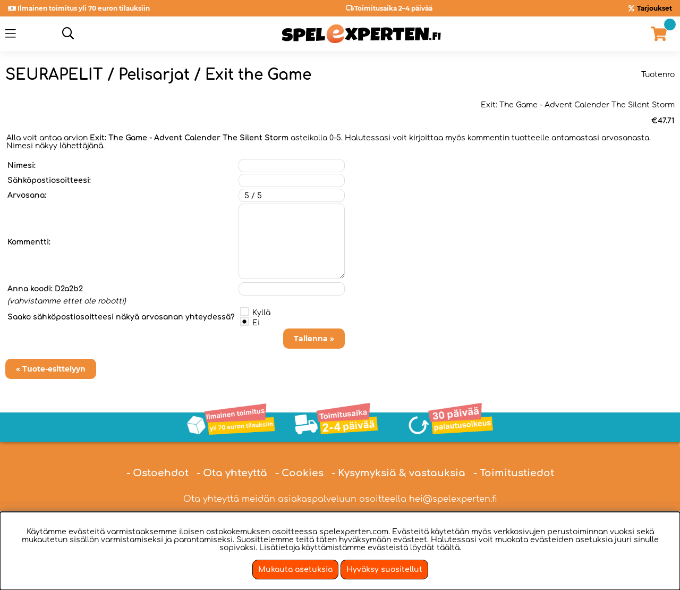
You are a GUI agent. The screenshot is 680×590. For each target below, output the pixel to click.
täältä (448, 548)
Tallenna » (314, 338)
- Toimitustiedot (513, 473)
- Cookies (299, 473)
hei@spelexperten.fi (453, 499)
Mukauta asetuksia (295, 570)
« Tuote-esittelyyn (51, 369)
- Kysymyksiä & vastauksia (398, 473)
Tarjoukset (654, 8)
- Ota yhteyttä (232, 473)
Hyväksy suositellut (384, 570)
